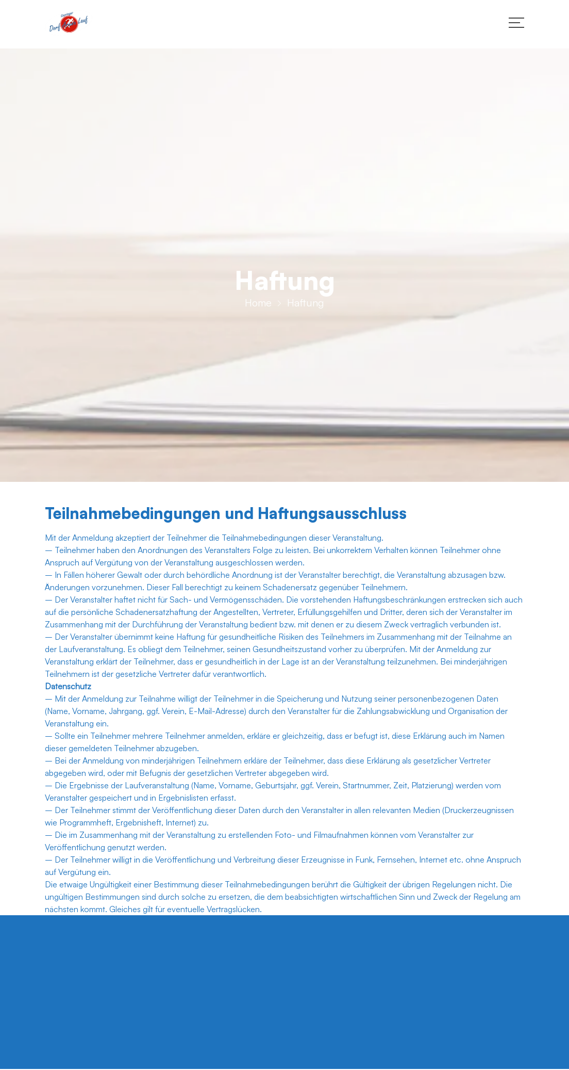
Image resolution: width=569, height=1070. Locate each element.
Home (258, 305)
